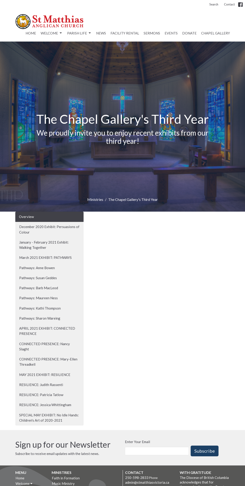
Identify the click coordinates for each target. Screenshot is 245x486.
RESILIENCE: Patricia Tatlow (41, 395)
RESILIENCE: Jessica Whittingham (45, 405)
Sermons (152, 33)
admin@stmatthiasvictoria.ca (147, 482)
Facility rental (125, 33)
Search (213, 4)
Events (171, 33)
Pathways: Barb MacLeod (38, 288)
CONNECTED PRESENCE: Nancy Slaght (44, 346)
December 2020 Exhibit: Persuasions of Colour (49, 229)
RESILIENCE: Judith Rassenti (41, 385)
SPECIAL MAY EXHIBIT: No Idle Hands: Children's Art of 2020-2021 (49, 417)
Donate (189, 33)
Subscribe (204, 451)
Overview (26, 217)
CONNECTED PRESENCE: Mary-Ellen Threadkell (48, 361)
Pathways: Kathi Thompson (40, 308)
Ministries (95, 199)
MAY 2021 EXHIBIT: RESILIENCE (44, 375)
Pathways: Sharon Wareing (39, 318)
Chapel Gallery (215, 33)
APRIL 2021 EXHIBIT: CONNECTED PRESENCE (47, 331)
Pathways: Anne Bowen (37, 268)
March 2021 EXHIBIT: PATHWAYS (45, 257)
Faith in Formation (66, 478)
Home (31, 33)
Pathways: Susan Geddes (38, 278)
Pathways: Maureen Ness (38, 298)
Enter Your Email (137, 442)
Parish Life (79, 33)
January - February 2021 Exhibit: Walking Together (44, 245)
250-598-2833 (136, 477)
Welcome (52, 33)
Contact (229, 4)
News (101, 33)
